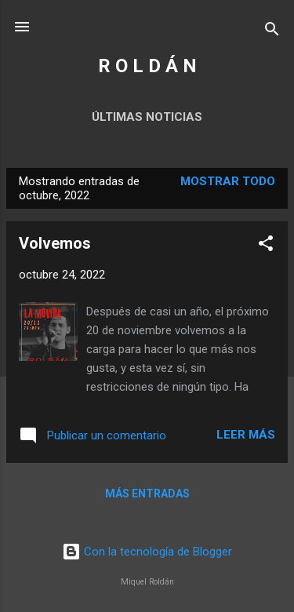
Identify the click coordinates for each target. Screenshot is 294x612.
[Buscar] (272, 32)
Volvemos (55, 243)
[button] (265, 246)
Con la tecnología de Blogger (147, 552)
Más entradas (147, 493)
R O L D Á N (147, 66)
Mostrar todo (227, 181)
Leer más (245, 435)
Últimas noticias (147, 117)
